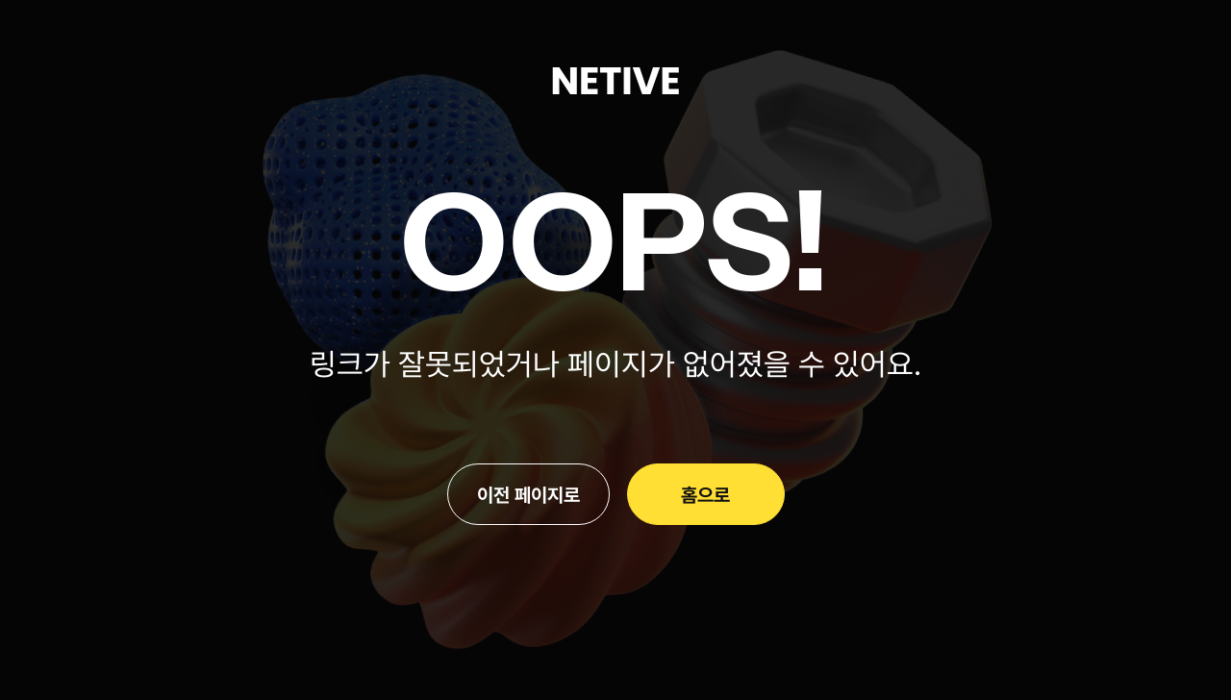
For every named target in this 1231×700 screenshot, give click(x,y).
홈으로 (705, 494)
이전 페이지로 (528, 494)
